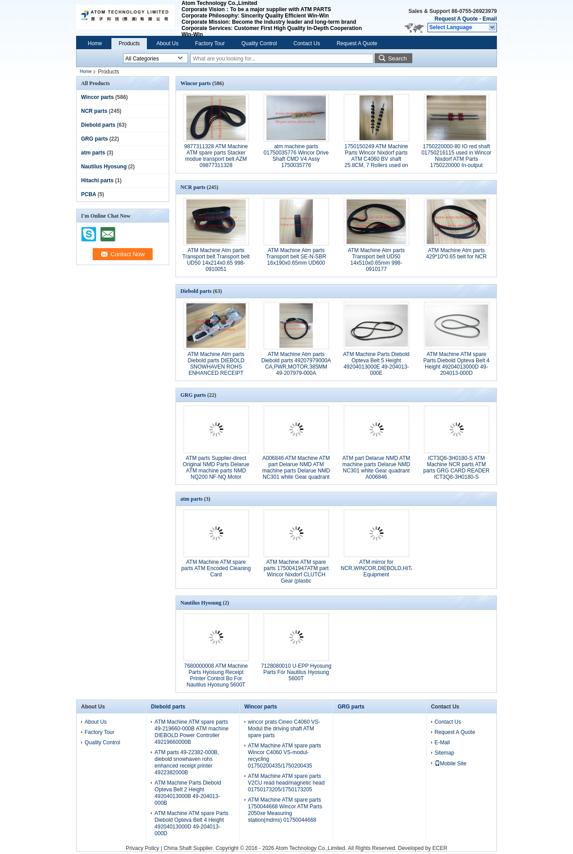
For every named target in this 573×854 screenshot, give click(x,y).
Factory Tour (210, 43)
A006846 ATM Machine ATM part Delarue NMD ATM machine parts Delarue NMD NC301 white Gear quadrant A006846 (296, 470)
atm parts (93, 153)
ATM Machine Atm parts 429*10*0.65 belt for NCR (456, 253)
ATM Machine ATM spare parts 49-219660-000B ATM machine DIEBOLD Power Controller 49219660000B (191, 732)
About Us (167, 43)
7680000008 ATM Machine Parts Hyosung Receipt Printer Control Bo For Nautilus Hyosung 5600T (216, 675)
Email (490, 19)
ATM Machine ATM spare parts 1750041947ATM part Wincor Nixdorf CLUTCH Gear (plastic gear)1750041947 (296, 574)
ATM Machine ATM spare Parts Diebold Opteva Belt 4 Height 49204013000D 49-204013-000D (456, 363)
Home (95, 43)
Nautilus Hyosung (104, 166)
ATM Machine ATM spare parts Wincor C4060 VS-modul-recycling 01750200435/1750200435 (284, 755)
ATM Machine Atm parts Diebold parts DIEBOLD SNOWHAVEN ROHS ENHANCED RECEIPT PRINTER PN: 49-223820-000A (216, 370)
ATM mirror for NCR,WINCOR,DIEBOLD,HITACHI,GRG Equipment (389, 568)
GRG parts (94, 139)
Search (397, 58)
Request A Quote (456, 19)
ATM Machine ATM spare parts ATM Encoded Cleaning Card (216, 568)
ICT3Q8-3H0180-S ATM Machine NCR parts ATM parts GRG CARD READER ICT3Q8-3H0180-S (456, 467)
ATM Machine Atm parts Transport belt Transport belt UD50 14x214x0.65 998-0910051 (215, 259)
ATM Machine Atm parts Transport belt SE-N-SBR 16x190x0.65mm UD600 (296, 256)
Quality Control (259, 43)
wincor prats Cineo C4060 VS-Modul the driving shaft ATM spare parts (284, 728)
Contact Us (307, 43)
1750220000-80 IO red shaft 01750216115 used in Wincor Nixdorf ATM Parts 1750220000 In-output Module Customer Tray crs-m (456, 159)
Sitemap (444, 753)
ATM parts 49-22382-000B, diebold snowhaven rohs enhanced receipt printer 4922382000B (186, 762)
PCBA (88, 194)
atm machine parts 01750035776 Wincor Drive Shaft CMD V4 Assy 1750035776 (296, 155)
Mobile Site (450, 763)
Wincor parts (97, 97)
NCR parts (94, 111)
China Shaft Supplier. (189, 848)
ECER (439, 848)
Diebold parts (98, 125)
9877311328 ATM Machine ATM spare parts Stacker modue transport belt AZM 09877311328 (216, 155)
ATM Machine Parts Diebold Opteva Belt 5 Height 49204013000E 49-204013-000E (376, 363)
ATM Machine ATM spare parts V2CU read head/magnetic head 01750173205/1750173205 (286, 783)
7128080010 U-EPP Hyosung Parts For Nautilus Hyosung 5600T (296, 672)
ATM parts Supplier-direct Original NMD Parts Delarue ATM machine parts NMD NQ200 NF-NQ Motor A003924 (216, 470)
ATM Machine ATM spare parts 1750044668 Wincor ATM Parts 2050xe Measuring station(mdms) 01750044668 (285, 810)
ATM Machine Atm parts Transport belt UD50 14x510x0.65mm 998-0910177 (376, 259)
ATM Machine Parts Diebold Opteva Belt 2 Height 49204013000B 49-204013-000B (187, 793)
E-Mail (442, 742)
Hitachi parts (97, 180)
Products (129, 43)
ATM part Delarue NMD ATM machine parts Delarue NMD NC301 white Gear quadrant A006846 (376, 467)
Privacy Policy (142, 848)
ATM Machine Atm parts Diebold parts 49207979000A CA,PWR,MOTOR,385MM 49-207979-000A (296, 363)
